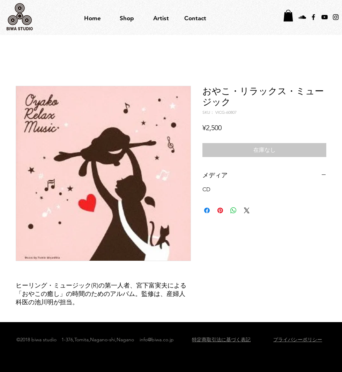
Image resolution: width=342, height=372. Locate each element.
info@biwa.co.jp (157, 339)
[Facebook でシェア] (207, 210)
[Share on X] (247, 210)
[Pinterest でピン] (220, 210)
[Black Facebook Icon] (313, 17)
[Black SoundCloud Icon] (302, 17)
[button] (161, 18)
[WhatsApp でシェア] (233, 210)
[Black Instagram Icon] (336, 17)
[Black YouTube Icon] (324, 17)
